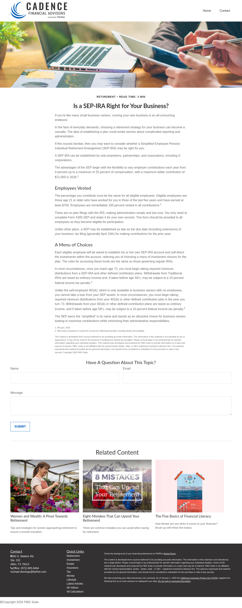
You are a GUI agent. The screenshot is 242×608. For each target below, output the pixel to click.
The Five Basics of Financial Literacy (183, 516)
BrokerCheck (170, 553)
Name (14, 368)
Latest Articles (75, 583)
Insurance (72, 567)
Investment (73, 559)
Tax (69, 571)
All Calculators (75, 591)
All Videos (72, 587)
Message (16, 392)
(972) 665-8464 (30, 568)
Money (71, 575)
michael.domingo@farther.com (28, 571)
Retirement (73, 555)
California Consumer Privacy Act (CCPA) (199, 578)
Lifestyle (71, 579)
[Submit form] (20, 426)
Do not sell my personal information (174, 581)
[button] (207, 11)
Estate (70, 563)
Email (126, 368)
